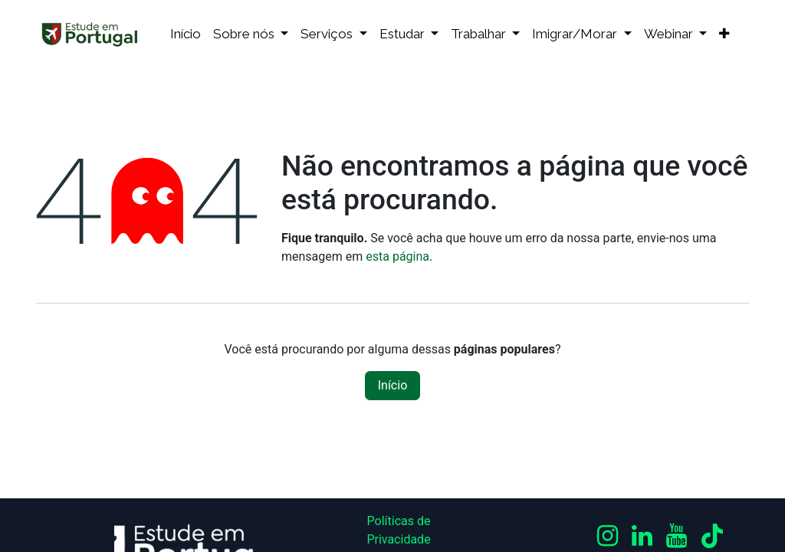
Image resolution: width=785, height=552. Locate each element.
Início (393, 385)
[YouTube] (676, 536)
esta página (397, 256)
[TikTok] (712, 536)
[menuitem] (185, 34)
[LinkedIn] (642, 536)
